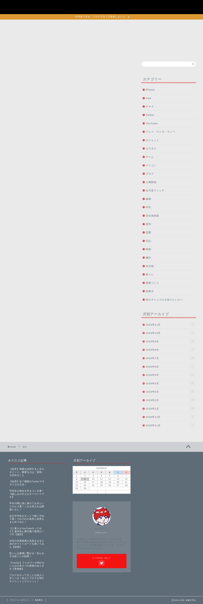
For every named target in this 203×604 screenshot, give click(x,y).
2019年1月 (170, 408)
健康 (148, 198)
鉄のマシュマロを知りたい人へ (164, 299)
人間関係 (151, 182)
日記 (148, 240)
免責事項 (39, 600)
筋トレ (150, 274)
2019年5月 (170, 374)
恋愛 (148, 232)
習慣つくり (152, 282)
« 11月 (85, 492)
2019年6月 (170, 366)
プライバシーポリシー (166, 1)
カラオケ (151, 148)
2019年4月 (170, 383)
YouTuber (152, 123)
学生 (148, 207)
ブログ (150, 173)
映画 (148, 249)
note (148, 98)
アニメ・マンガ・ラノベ (160, 131)
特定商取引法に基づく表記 (169, 9)
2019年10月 (170, 332)
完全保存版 (152, 215)
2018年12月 (170, 416)
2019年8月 (170, 349)
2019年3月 (170, 391)
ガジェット (152, 140)
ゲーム (150, 156)
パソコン (151, 165)
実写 (148, 224)
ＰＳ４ (150, 106)
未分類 (150, 266)
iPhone (150, 89)
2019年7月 (170, 358)
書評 (148, 257)
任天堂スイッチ (155, 190)
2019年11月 (170, 324)
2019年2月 (170, 400)
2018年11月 (170, 425)
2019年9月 (170, 341)
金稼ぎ (150, 291)
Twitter (150, 114)
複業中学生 (20, 6)
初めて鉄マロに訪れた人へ (169, 5)
